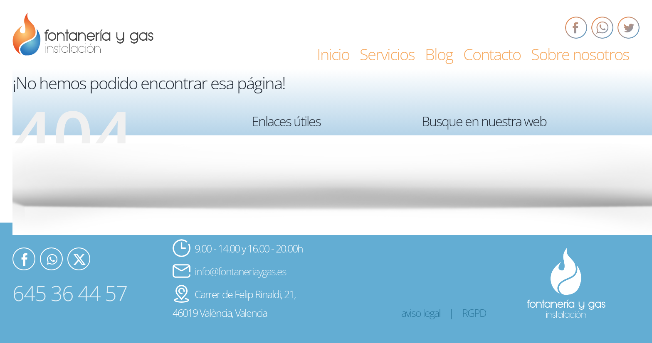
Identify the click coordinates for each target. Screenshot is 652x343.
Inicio (272, 150)
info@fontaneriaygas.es (240, 271)
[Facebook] (576, 28)
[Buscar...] (522, 173)
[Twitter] (628, 28)
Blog (272, 182)
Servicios (276, 167)
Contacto (277, 198)
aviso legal (420, 313)
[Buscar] (432, 173)
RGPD (474, 313)
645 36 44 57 (69, 293)
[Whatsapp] (602, 28)
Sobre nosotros (284, 214)
